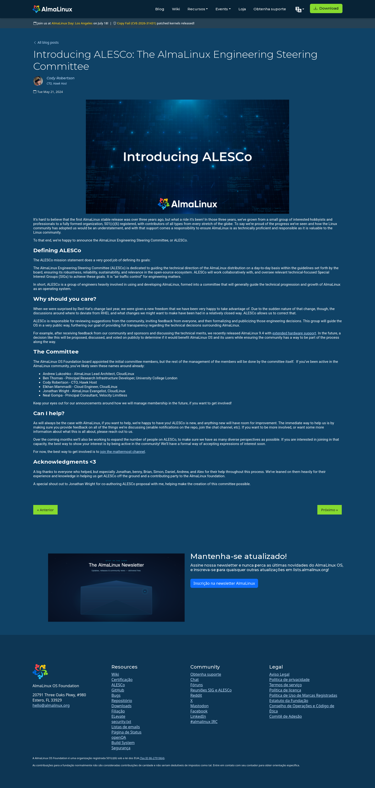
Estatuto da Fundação (288, 700)
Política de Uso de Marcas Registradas (303, 695)
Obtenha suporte (270, 9)
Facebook (199, 711)
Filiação (118, 711)
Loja (242, 9)
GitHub (117, 690)
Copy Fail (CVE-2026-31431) (136, 23)
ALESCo (118, 684)
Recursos (196, 9)
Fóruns (196, 684)
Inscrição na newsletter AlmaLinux (224, 583)
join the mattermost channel (122, 452)
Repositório (121, 700)
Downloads (121, 705)
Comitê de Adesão (285, 716)
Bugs (116, 695)
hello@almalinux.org (51, 705)
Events (221, 9)
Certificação (121, 679)
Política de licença (285, 690)
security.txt (121, 721)
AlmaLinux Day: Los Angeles (72, 23)
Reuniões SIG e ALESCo (211, 690)
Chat (194, 679)
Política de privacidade (289, 679)
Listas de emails (125, 726)
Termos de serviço (285, 684)
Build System (123, 742)
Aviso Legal (279, 674)
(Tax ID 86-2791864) (152, 758)
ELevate (118, 716)
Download (326, 8)
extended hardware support (294, 333)
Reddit (196, 695)
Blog (159, 9)
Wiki (176, 9)
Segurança (120, 747)
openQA (118, 737)
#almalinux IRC (204, 721)
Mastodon (199, 705)
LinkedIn (198, 716)
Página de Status (126, 732)
